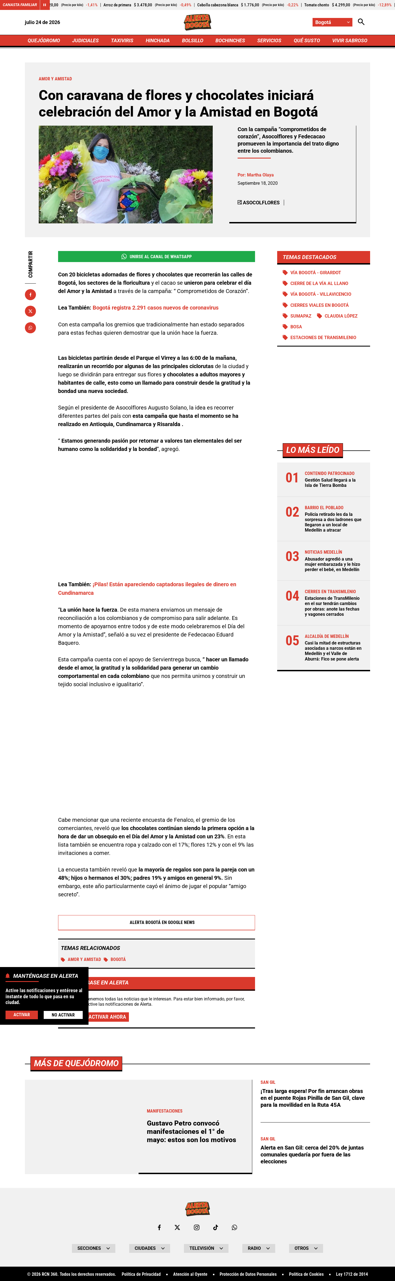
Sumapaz (300, 316)
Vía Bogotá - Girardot (315, 273)
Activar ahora (107, 1016)
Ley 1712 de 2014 (352, 1274)
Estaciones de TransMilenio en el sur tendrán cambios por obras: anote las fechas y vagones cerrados (332, 606)
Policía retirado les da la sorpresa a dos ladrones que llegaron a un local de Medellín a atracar (333, 522)
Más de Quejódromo (76, 1063)
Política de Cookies (306, 1274)
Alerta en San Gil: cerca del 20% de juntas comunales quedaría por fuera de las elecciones (312, 1153)
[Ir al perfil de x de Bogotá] (177, 1227)
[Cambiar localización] (332, 22)
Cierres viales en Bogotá (319, 305)
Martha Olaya (260, 175)
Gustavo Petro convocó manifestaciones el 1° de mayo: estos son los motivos (191, 1131)
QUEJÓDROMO (44, 40)
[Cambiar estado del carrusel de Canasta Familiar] (45, 5)
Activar (22, 1014)
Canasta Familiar (20, 5)
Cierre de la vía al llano (319, 283)
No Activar (63, 1015)
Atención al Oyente (190, 1274)
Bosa (296, 327)
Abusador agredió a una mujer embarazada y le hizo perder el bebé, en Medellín (332, 564)
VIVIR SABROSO (349, 40)
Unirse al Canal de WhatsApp (156, 257)
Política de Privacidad (141, 1274)
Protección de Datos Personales (248, 1274)
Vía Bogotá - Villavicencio (320, 294)
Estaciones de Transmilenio (323, 337)
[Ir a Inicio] (198, 22)
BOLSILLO (192, 40)
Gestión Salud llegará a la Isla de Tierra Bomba (330, 483)
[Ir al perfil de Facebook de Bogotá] (159, 1227)
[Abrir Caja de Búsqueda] (361, 22)
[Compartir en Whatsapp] (30, 328)
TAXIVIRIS (122, 40)
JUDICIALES (85, 40)
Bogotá (115, 959)
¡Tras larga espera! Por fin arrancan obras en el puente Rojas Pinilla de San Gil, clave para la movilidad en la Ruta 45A (313, 1097)
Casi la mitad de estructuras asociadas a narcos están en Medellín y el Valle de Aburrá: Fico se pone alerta (333, 651)
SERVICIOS (269, 40)
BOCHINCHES (230, 40)
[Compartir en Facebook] (30, 294)
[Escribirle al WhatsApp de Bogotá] (234, 1227)
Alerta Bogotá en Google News (156, 922)
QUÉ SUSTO (307, 40)
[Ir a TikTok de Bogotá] (215, 1227)
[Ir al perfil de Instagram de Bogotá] (196, 1227)
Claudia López (341, 316)
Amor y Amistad (81, 959)
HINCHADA (158, 40)
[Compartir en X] (30, 311)
